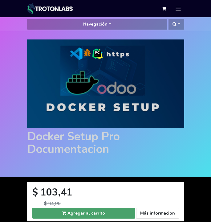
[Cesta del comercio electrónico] (164, 8)
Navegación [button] (95, 24)
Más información (157, 213)
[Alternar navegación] (178, 8)
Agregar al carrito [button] (83, 213)
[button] (176, 24)
